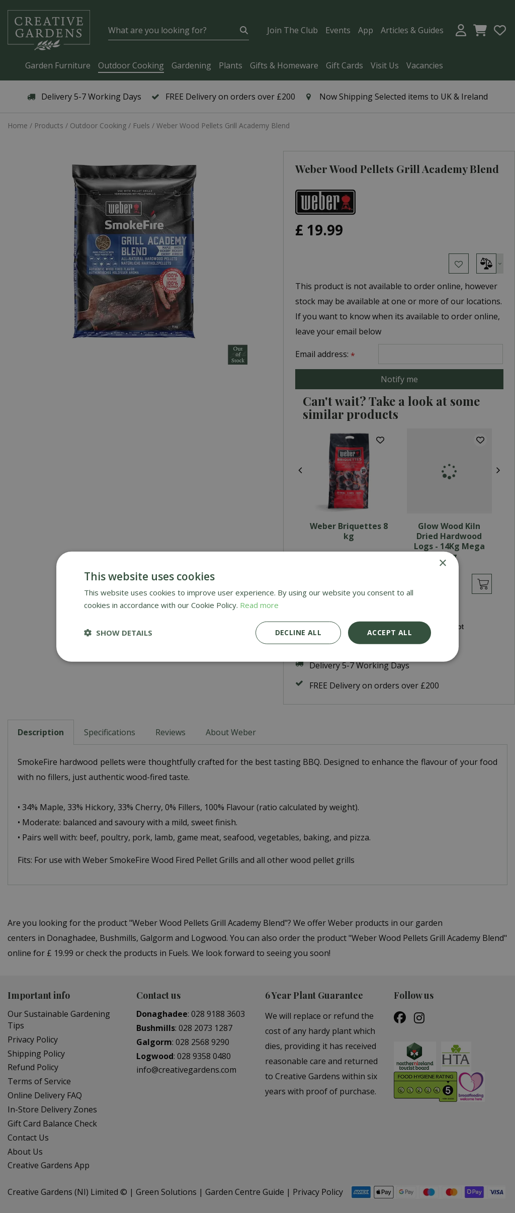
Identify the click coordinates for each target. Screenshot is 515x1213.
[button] (118, 632)
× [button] (442, 563)
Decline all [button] (298, 632)
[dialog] (257, 606)
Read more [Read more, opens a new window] (259, 605)
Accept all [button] (389, 632)
